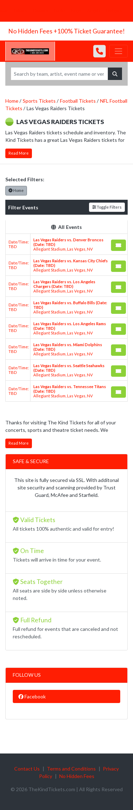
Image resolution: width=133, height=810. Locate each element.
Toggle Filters (107, 207)
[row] (66, 244)
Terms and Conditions (71, 769)
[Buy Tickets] (118, 245)
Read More (19, 153)
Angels (93, 10)
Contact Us (27, 769)
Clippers (40, 10)
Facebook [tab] (32, 696)
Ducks (60, 10)
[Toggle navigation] (118, 51)
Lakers (20, 10)
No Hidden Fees (76, 776)
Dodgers (114, 10)
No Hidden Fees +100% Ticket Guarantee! (66, 31)
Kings (76, 10)
